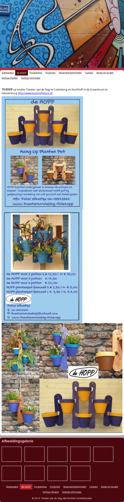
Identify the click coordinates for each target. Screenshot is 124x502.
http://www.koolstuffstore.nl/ (35, 93)
